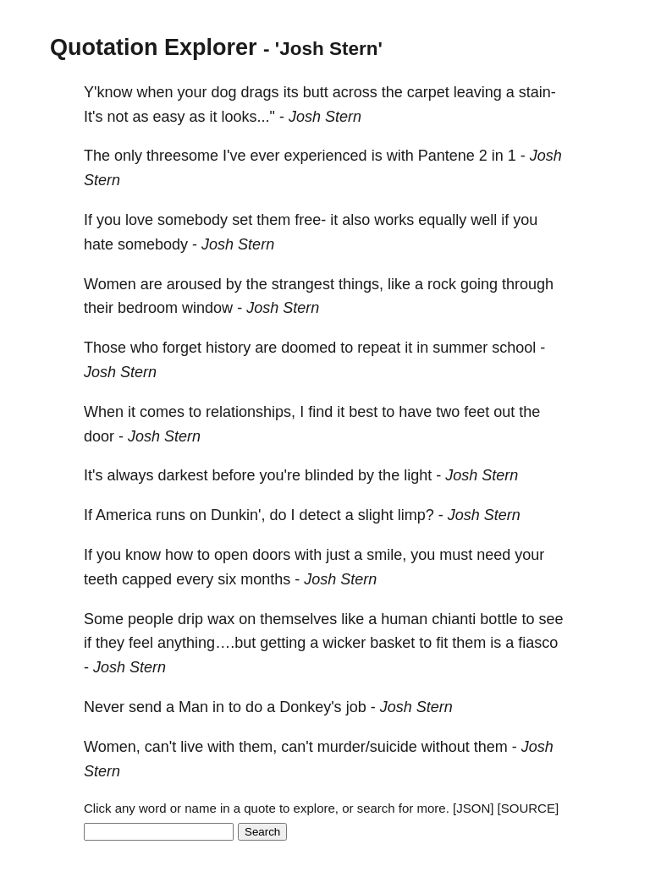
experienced (325, 155)
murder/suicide (367, 746)
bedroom (148, 307)
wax (220, 619)
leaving (478, 92)
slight (376, 515)
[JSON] (473, 808)
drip (190, 619)
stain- (537, 92)
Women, (112, 746)
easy (169, 116)
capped (147, 579)
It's (93, 116)
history (228, 347)
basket (392, 642)
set (242, 219)
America (123, 515)
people (151, 619)
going (479, 284)
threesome (182, 155)
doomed (308, 347)
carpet (428, 92)
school (514, 347)
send (145, 707)
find (320, 411)
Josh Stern (325, 116)
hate (98, 244)
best (363, 411)
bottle (498, 619)
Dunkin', (238, 515)
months (265, 579)
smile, (386, 554)
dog (224, 92)
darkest (182, 475)
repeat (378, 347)
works (394, 219)
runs (170, 515)
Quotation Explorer (153, 47)
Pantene (446, 155)
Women (110, 284)
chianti (454, 619)
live (191, 746)
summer (460, 347)
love (139, 219)
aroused (194, 284)
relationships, (250, 411)
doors (271, 554)
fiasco (538, 642)
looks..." (248, 116)
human (404, 619)
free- (310, 219)
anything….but (206, 642)
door (99, 436)
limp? (416, 515)
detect (320, 515)
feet (476, 411)
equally (442, 219)
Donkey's (310, 707)
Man (193, 707)
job (356, 707)
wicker (344, 642)
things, (361, 284)
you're (280, 475)
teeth (101, 579)
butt (315, 92)
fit (442, 642)
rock (441, 284)
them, (258, 746)
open (231, 554)
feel (141, 642)
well (484, 219)
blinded (329, 475)
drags (260, 92)
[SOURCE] (528, 808)
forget (181, 347)
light (418, 475)
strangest (303, 284)
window (207, 307)
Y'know (108, 92)
